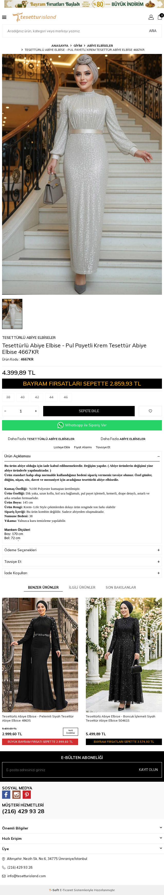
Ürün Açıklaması (82, 456)
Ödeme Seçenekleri (82, 550)
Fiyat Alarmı (83, 447)
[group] (82, 174)
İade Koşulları (82, 573)
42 (39, 398)
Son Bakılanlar (121, 587)
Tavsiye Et (103, 447)
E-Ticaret (66, 890)
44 (53, 398)
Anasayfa (59, 45)
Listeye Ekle (62, 447)
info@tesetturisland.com (26, 876)
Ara (153, 31)
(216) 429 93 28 (23, 811)
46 (68, 398)
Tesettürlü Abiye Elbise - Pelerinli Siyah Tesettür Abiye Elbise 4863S (38, 718)
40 (25, 398)
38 (10, 398)
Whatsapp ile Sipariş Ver (82, 425)
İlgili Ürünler (82, 587)
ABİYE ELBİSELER (100, 45)
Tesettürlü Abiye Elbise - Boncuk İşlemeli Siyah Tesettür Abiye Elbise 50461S (120, 718)
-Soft (54, 890)
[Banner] (82, 4)
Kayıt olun (148, 770)
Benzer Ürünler (43, 587)
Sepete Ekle (89, 411)
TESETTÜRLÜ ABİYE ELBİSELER (29, 337)
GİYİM (78, 45)
